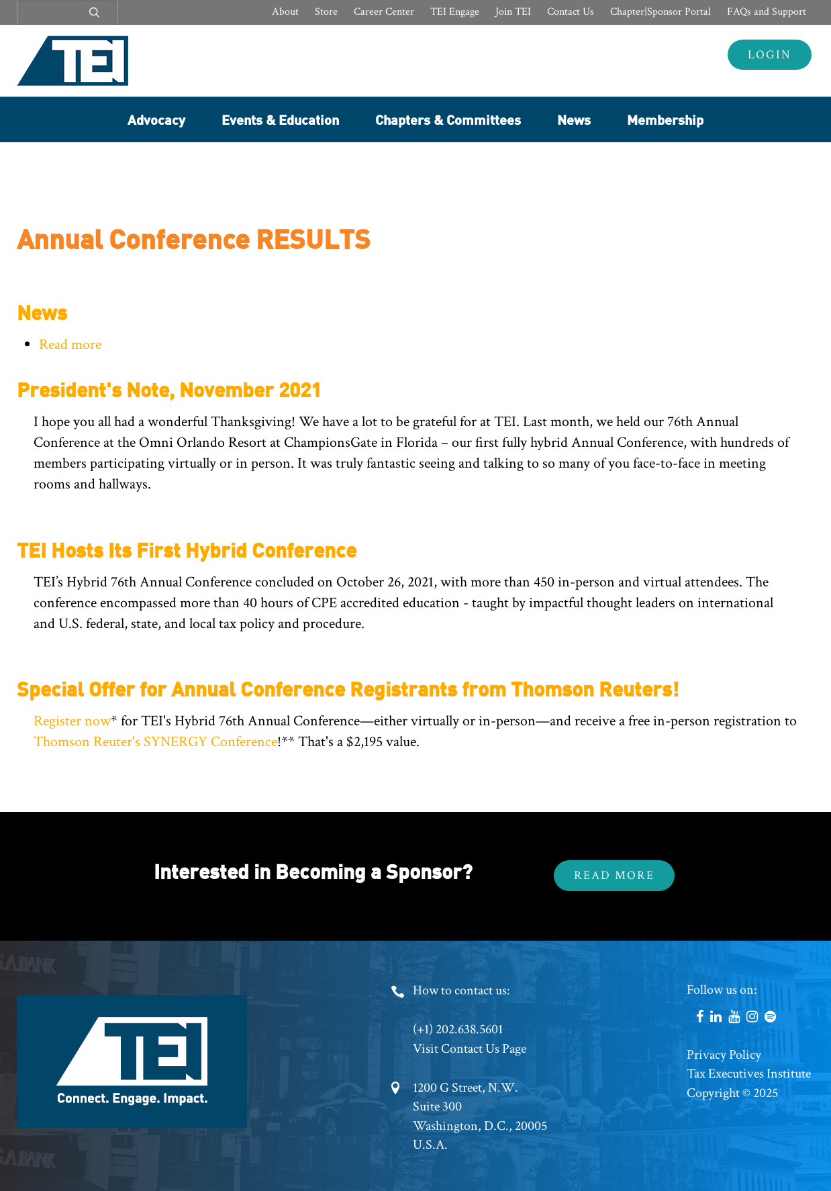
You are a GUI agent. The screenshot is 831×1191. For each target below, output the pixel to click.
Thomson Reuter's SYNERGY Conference (155, 742)
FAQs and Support (766, 12)
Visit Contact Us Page (469, 1048)
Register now (72, 721)
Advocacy (156, 119)
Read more (70, 344)
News (574, 119)
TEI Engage (454, 12)
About (285, 12)
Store (326, 12)
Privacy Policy (724, 1055)
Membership (665, 119)
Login (769, 54)
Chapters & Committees (448, 119)
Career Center (384, 12)
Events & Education (280, 119)
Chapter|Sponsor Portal (660, 12)
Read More (614, 875)
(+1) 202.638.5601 (458, 1029)
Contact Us (570, 12)
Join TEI (513, 12)
